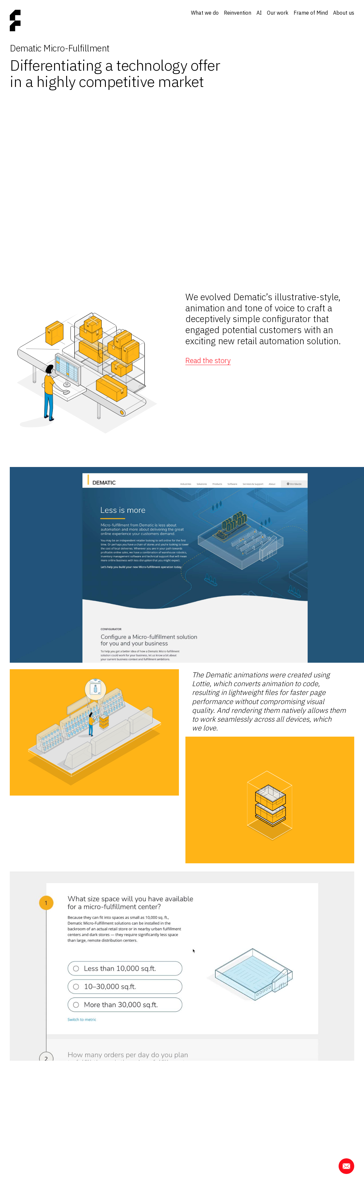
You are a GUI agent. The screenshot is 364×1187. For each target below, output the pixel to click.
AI (259, 13)
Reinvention (237, 13)
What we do (205, 13)
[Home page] (15, 21)
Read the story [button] (208, 360)
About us (343, 13)
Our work (277, 13)
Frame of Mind (311, 13)
